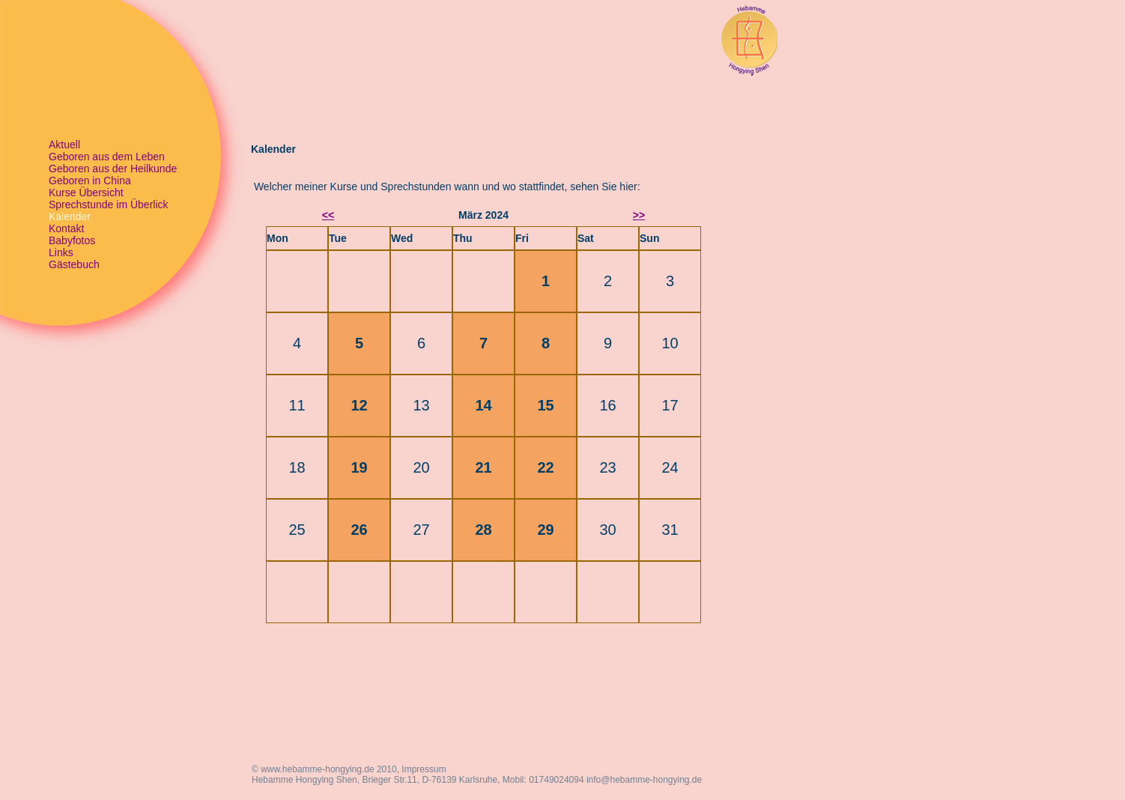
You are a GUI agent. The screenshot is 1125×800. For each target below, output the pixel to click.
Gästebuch (74, 264)
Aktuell (64, 145)
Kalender (70, 216)
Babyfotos (72, 240)
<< (328, 215)
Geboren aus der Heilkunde (113, 169)
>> (639, 215)
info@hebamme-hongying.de (644, 780)
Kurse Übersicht (86, 193)
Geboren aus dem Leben (107, 157)
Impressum (423, 769)
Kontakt (66, 228)
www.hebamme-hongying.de (317, 769)
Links (61, 252)
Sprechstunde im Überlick (109, 204)
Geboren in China (90, 181)
